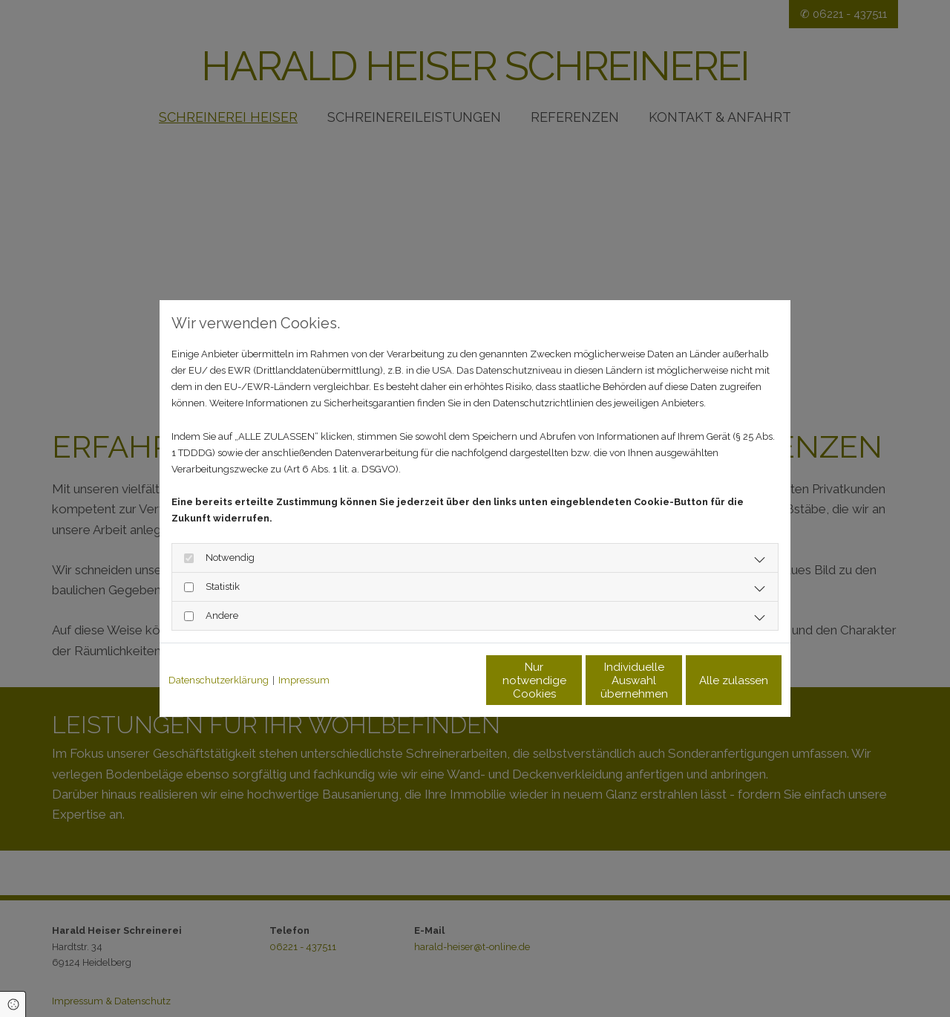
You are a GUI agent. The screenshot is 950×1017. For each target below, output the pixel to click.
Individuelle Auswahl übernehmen (572, 680)
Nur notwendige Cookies (431, 680)
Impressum (304, 680)
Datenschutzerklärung (218, 680)
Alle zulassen (712, 680)
